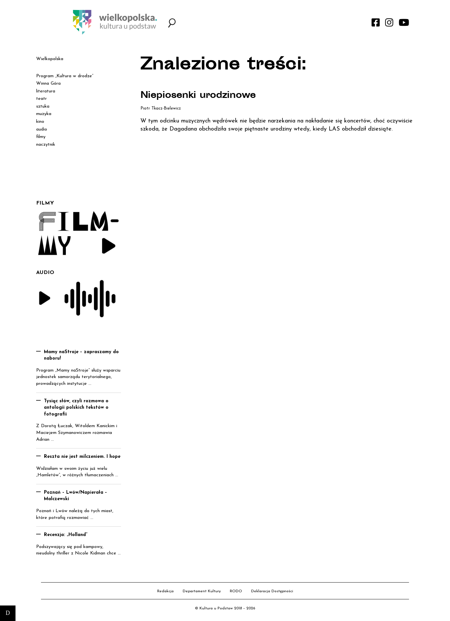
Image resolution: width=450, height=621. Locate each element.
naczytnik (45, 144)
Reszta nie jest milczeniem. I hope (82, 456)
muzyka (43, 113)
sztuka (42, 106)
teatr (41, 98)
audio (41, 129)
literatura (45, 91)
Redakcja (165, 591)
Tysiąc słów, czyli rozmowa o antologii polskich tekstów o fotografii (76, 408)
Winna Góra (48, 83)
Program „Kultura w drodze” (64, 76)
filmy (41, 136)
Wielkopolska (49, 59)
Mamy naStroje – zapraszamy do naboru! (81, 355)
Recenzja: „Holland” (65, 534)
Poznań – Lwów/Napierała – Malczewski (75, 496)
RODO (236, 591)
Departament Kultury (202, 591)
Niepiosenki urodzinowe (199, 96)
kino (40, 121)
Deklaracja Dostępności (272, 591)
